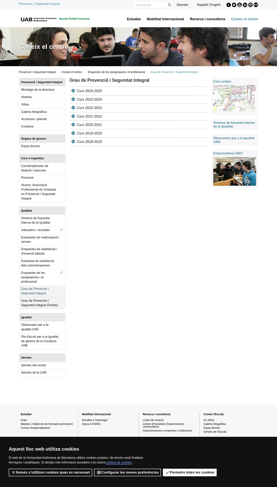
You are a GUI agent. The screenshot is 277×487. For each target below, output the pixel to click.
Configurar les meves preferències (128, 472)
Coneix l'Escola (214, 414)
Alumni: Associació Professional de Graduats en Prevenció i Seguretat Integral (38, 191)
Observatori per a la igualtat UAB (35, 327)
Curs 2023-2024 (89, 99)
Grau (24, 420)
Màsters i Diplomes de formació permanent (47, 423)
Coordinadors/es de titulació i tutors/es (34, 168)
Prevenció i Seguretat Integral (39, 3)
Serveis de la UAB (34, 372)
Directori (182, 4)
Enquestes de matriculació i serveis (40, 240)
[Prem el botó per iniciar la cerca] (169, 5)
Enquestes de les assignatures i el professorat (116, 72)
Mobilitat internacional (96, 414)
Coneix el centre (244, 19)
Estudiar (134, 19)
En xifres (209, 420)
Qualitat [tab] (26, 210)
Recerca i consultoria (207, 19)
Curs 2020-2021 (89, 125)
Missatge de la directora (37, 89)
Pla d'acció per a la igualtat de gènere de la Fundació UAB (39, 341)
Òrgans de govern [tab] (33, 138)
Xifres (25, 104)
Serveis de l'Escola (215, 431)
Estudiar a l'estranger (95, 420)
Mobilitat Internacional (165, 19)
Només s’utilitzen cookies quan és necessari (50, 472)
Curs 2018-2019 (89, 142)
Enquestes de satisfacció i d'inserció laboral (39, 251)
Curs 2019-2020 (89, 133)
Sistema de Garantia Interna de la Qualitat (35, 220)
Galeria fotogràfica (34, 111)
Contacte (27, 126)
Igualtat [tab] (26, 317)
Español (202, 4)
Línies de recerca (153, 420)
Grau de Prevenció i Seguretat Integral (35, 291)
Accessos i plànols (34, 119)
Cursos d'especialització (35, 427)
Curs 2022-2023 (89, 108)
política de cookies (119, 462)
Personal (27, 177)
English (215, 4)
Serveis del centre (33, 365)
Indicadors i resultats (42, 230)
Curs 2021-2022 (89, 116)
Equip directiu (30, 146)
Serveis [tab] (26, 357)
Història (26, 97)
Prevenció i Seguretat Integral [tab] (41, 82)
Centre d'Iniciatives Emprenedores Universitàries (164, 425)
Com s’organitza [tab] (32, 158)
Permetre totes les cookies (189, 472)
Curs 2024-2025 (89, 91)
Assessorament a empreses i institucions (167, 430)
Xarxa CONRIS (91, 423)
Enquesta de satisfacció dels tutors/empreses (37, 263)
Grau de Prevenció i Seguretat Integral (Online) (39, 303)
